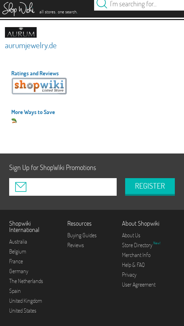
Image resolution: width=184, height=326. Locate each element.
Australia (18, 241)
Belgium (17, 251)
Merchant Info (136, 254)
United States (22, 310)
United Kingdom (25, 300)
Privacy (129, 274)
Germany (18, 271)
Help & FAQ (133, 264)
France (16, 261)
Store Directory (137, 245)
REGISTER (150, 186)
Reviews (75, 245)
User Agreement (138, 284)
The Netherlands (26, 280)
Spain (15, 290)
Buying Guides (82, 235)
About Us (131, 235)
